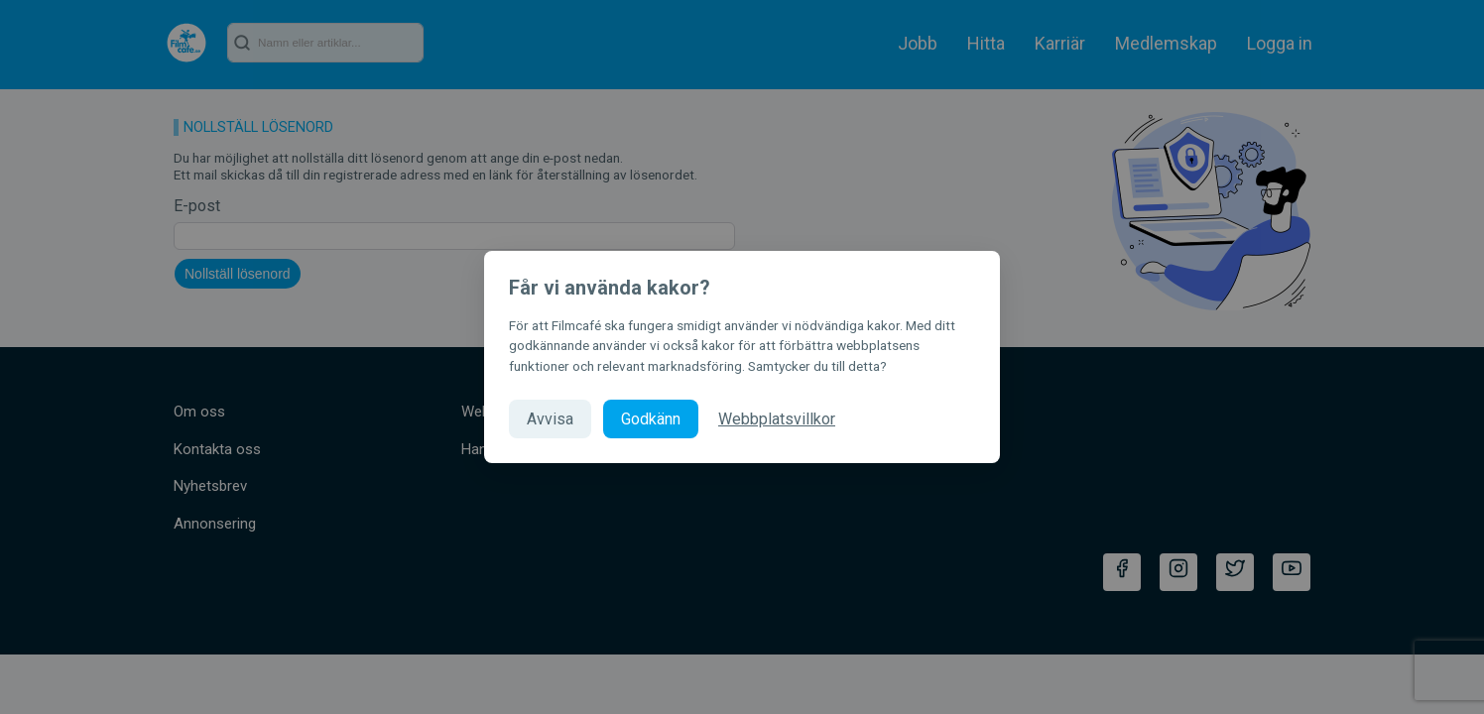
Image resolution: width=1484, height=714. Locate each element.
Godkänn (650, 419)
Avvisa (550, 419)
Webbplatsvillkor (776, 419)
